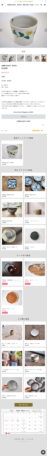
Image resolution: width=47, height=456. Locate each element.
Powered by (23, 441)
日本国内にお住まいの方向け (23, 121)
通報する (43, 124)
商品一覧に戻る (23, 405)
